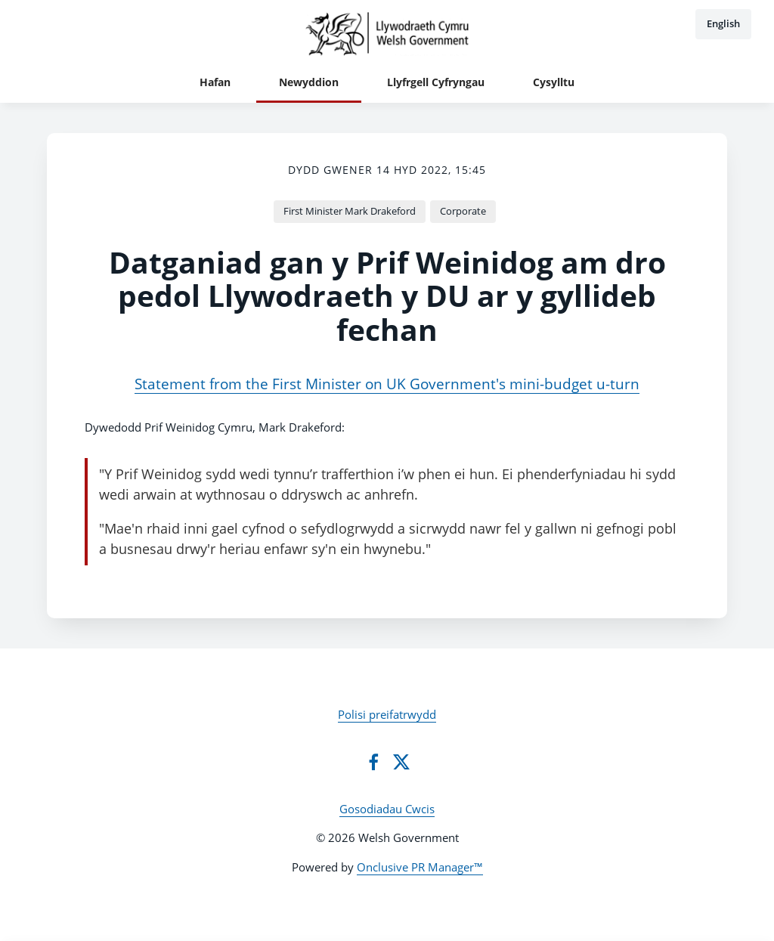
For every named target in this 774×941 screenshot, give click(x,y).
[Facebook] (373, 762)
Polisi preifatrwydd (387, 714)
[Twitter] (401, 762)
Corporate (463, 211)
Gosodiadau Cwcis (387, 808)
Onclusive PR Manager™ (420, 866)
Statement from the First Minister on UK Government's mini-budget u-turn (387, 383)
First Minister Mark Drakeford (349, 211)
